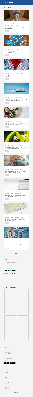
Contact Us (23, 393)
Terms (15, 393)
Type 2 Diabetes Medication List (8, 358)
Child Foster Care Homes (8, 347)
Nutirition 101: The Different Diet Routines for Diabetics (16, 119)
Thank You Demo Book (7, 352)
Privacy (17, 393)
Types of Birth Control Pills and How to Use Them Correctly (16, 95)
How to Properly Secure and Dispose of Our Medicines (11, 262)
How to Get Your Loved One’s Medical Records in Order (15, 191)
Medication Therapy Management (9, 382)
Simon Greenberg (7, 25)
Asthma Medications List (7, 354)
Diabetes (21, 121)
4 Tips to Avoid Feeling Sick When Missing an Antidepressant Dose (13, 24)
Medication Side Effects (22, 242)
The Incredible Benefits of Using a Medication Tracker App (16, 143)
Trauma (6, 388)
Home (8, 393)
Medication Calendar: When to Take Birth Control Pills (15, 48)
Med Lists (20, 393)
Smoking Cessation (7, 387)
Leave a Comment (17, 25)
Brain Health (6, 372)
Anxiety (6, 367)
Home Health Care (7, 348)
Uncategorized (22, 73)
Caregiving (21, 193)
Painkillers (6, 383)
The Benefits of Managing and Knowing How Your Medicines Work (14, 240)
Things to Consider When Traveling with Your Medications (16, 71)
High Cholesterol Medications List (9, 357)
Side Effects (22, 25)
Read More (7, 248)
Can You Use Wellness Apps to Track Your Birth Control (15, 215)
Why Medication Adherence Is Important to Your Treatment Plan (12, 263)
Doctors (6, 378)
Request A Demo (12, 393)
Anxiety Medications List (8, 353)
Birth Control (22, 49)
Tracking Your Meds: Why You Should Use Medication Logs (16, 167)
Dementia (6, 376)
